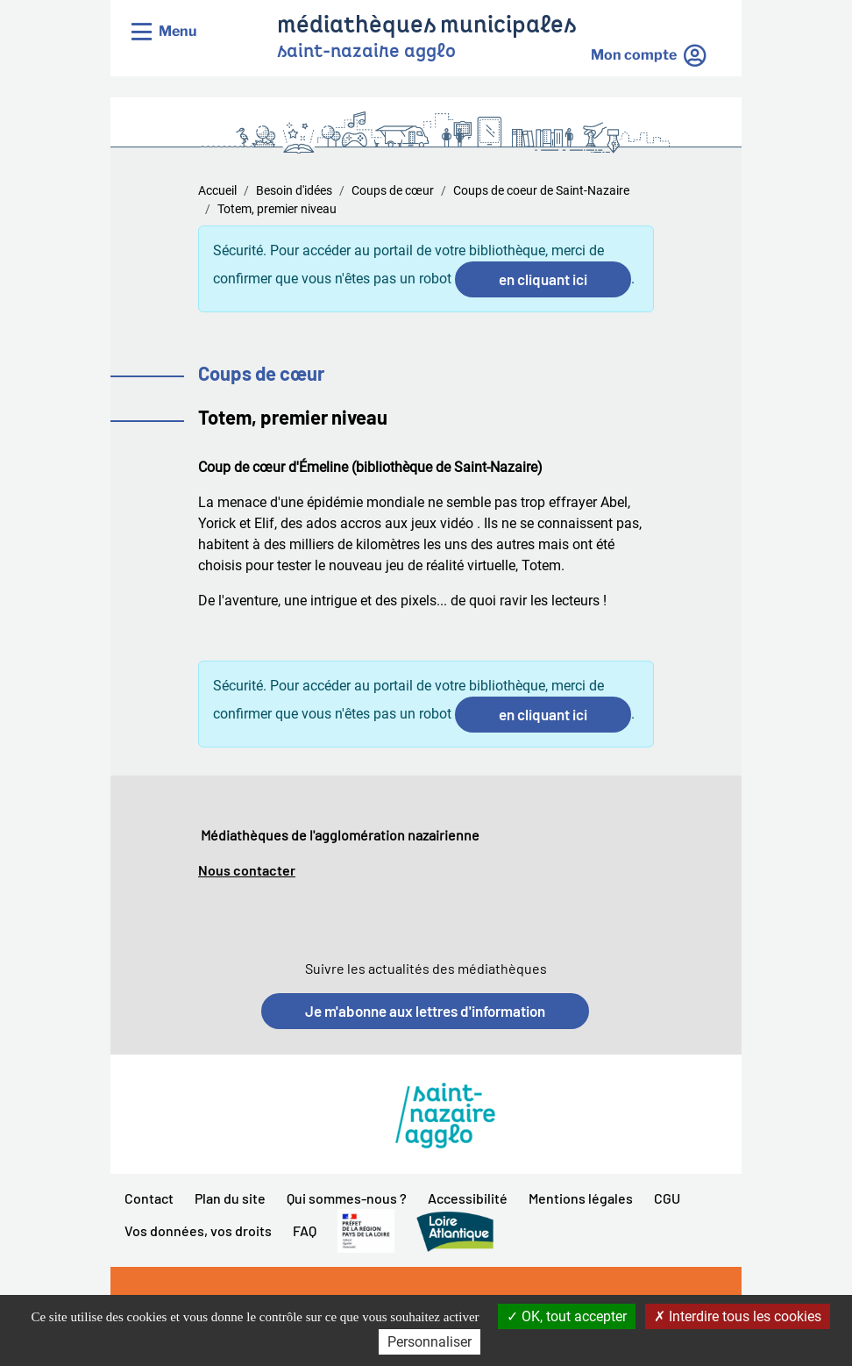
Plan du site (230, 1198)
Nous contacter (246, 870)
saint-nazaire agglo (366, 52)
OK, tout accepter (567, 1316)
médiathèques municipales (426, 27)
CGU (667, 1198)
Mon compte (634, 54)
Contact (149, 1198)
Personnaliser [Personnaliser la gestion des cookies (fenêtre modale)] (429, 1342)
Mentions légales (581, 1198)
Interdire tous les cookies (737, 1316)
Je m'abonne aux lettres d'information (425, 1010)
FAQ (304, 1230)
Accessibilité (468, 1198)
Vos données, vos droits (198, 1230)
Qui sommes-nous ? (347, 1198)
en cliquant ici (543, 279)
